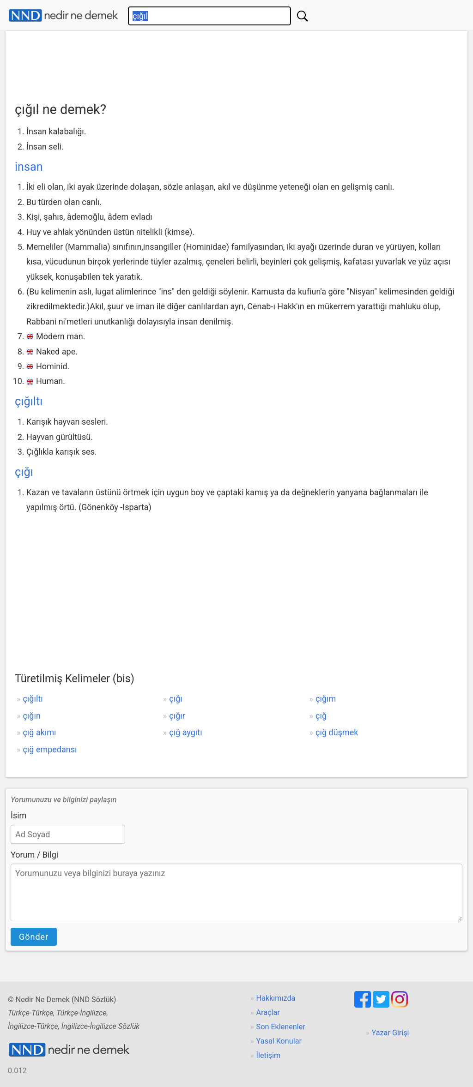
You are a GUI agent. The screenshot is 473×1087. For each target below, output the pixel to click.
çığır (177, 716)
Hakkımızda (276, 998)
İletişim (268, 1055)
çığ (321, 716)
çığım (325, 698)
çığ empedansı (50, 749)
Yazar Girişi (390, 1032)
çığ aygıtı (185, 732)
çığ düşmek (336, 732)
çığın (31, 716)
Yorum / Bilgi (34, 854)
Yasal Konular (279, 1041)
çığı (24, 472)
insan (29, 167)
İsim (18, 815)
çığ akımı (39, 732)
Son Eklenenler (280, 1026)
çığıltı (28, 401)
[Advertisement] (236, 63)
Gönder (34, 937)
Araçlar (268, 1012)
